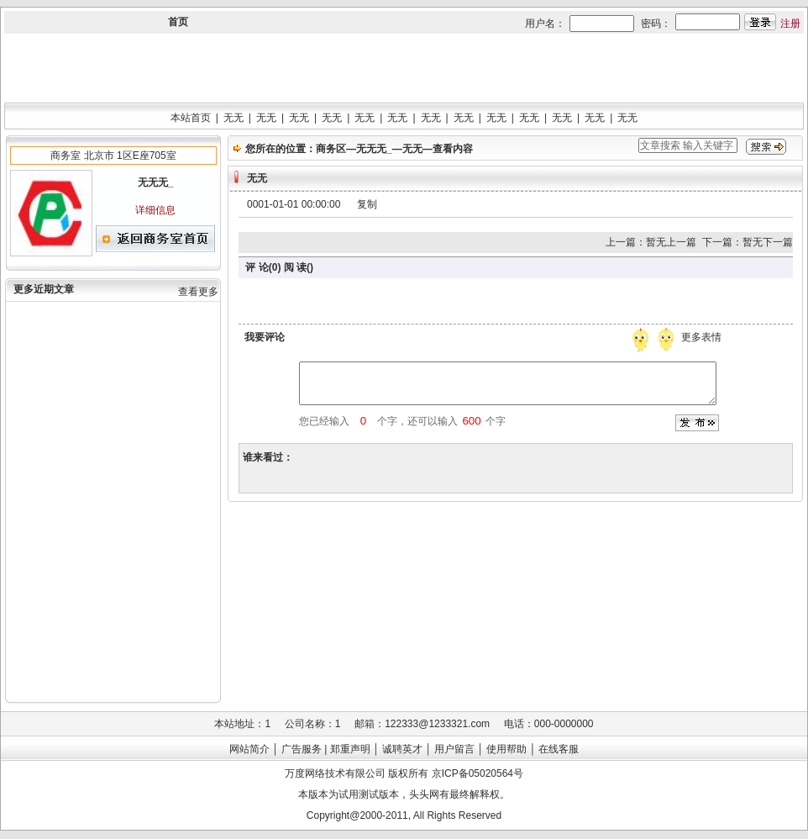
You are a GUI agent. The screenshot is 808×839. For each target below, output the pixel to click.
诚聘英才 (402, 749)
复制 (367, 204)
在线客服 (558, 749)
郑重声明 (350, 749)
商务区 (331, 149)
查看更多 (198, 292)
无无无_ (374, 149)
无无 (233, 118)
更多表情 (703, 337)
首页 (178, 22)
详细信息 (155, 210)
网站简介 (249, 749)
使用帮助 (506, 749)
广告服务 (301, 749)
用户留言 (454, 749)
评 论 (256, 267)
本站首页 (191, 118)
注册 (790, 23)
